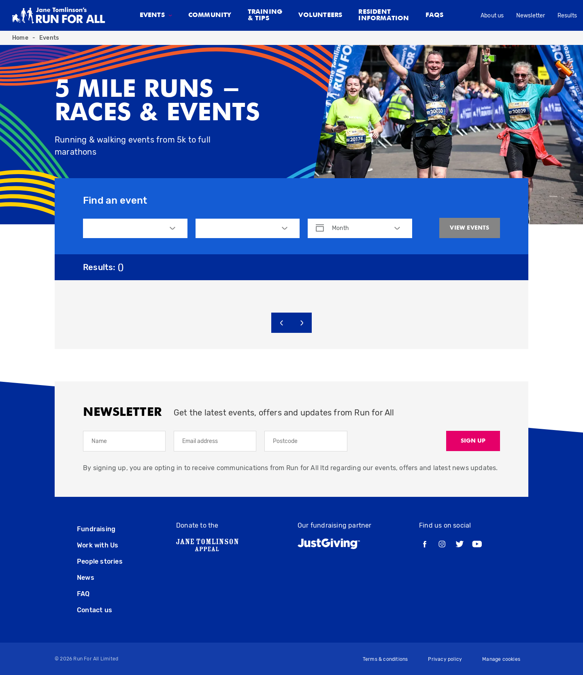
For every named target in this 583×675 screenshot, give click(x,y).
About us (492, 15)
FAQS (435, 15)
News (85, 577)
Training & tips (265, 15)
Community (210, 15)
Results (567, 15)
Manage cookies (501, 659)
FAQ (83, 594)
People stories (100, 561)
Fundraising (96, 529)
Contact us (94, 610)
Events (49, 37)
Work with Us (97, 545)
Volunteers (320, 15)
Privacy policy (445, 659)
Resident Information (383, 15)
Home (20, 37)
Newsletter (530, 15)
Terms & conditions (385, 659)
